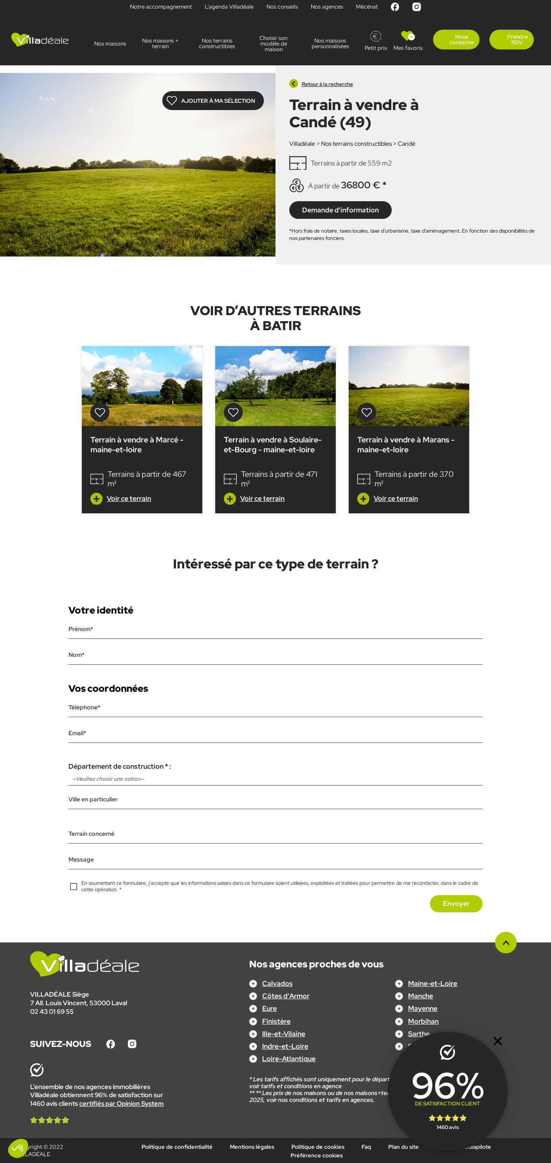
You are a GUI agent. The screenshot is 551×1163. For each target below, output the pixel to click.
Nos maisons (110, 43)
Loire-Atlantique (289, 1058)
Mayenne (422, 1008)
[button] (18, 1148)
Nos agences (327, 6)
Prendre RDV (517, 39)
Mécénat (367, 6)
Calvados (277, 983)
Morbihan (423, 1020)
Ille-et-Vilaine (283, 1033)
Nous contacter (461, 39)
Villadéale (302, 143)
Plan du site (403, 1147)
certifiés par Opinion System (121, 1103)
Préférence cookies (317, 1155)
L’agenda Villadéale (229, 6)
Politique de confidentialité (177, 1147)
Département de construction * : (275, 773)
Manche (420, 995)
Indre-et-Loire (285, 1046)
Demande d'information (340, 209)
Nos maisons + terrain (160, 43)
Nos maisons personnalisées (330, 43)
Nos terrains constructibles (217, 43)
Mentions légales (252, 1147)
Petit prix (376, 48)
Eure (269, 1008)
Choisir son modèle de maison (274, 43)
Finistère (276, 1020)
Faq (366, 1147)
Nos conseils (282, 6)
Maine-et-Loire (432, 983)
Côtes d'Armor (286, 995)
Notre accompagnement (161, 6)
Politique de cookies (317, 1147)
